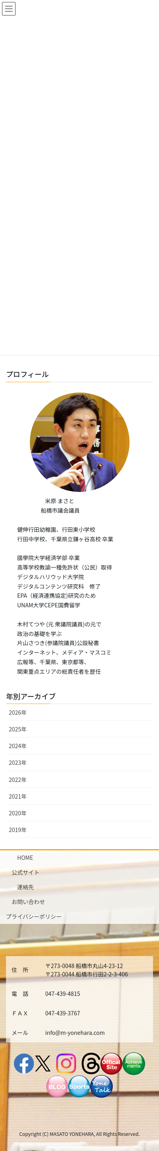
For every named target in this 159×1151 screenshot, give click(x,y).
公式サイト (25, 872)
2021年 (18, 796)
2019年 (18, 830)
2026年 (18, 712)
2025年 (18, 729)
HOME (25, 857)
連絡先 (25, 887)
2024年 (18, 746)
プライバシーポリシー (34, 916)
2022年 (18, 780)
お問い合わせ (28, 902)
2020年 (18, 813)
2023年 (18, 762)
